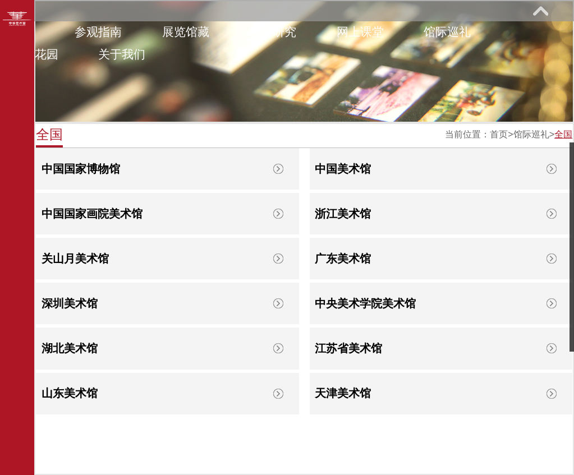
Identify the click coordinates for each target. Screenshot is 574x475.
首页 (499, 134)
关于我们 (121, 54)
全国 (563, 134)
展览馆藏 (185, 31)
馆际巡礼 (447, 31)
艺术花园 (34, 54)
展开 (540, 10)
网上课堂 (360, 31)
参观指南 (98, 31)
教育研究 (272, 31)
